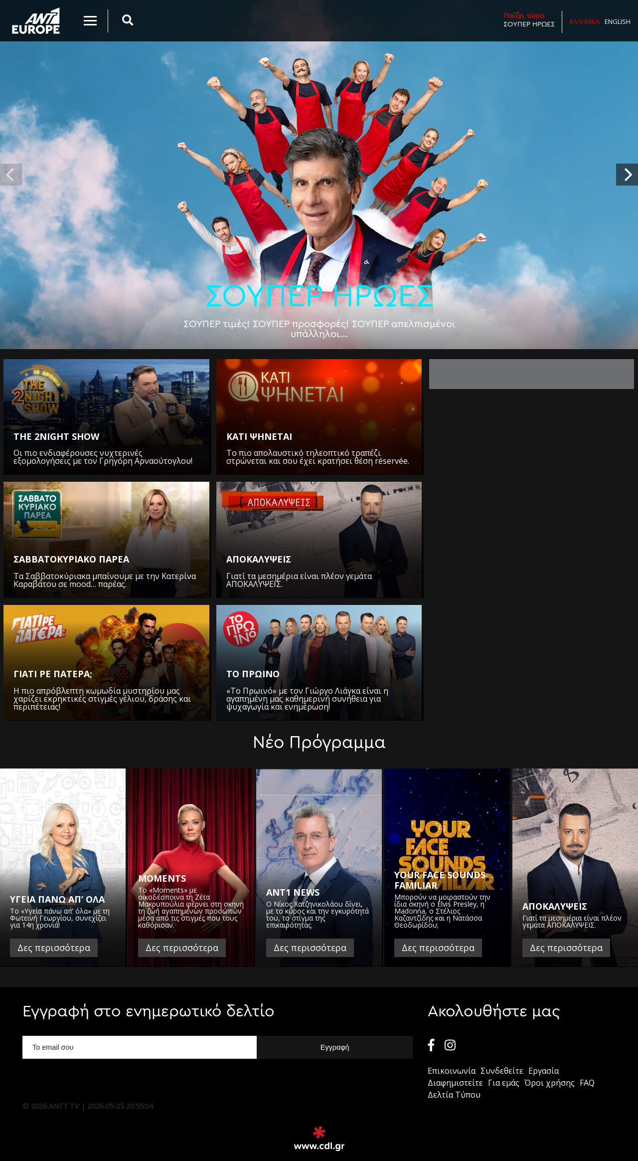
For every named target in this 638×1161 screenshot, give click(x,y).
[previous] (11, 175)
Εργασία (543, 1070)
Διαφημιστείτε (455, 1082)
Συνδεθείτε (501, 1070)
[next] (627, 175)
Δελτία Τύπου (454, 1094)
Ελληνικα (585, 21)
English (618, 21)
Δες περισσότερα (53, 948)
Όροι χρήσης (549, 1082)
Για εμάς (503, 1082)
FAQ (587, 1082)
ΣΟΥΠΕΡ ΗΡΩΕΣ (529, 19)
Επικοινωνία (452, 1070)
